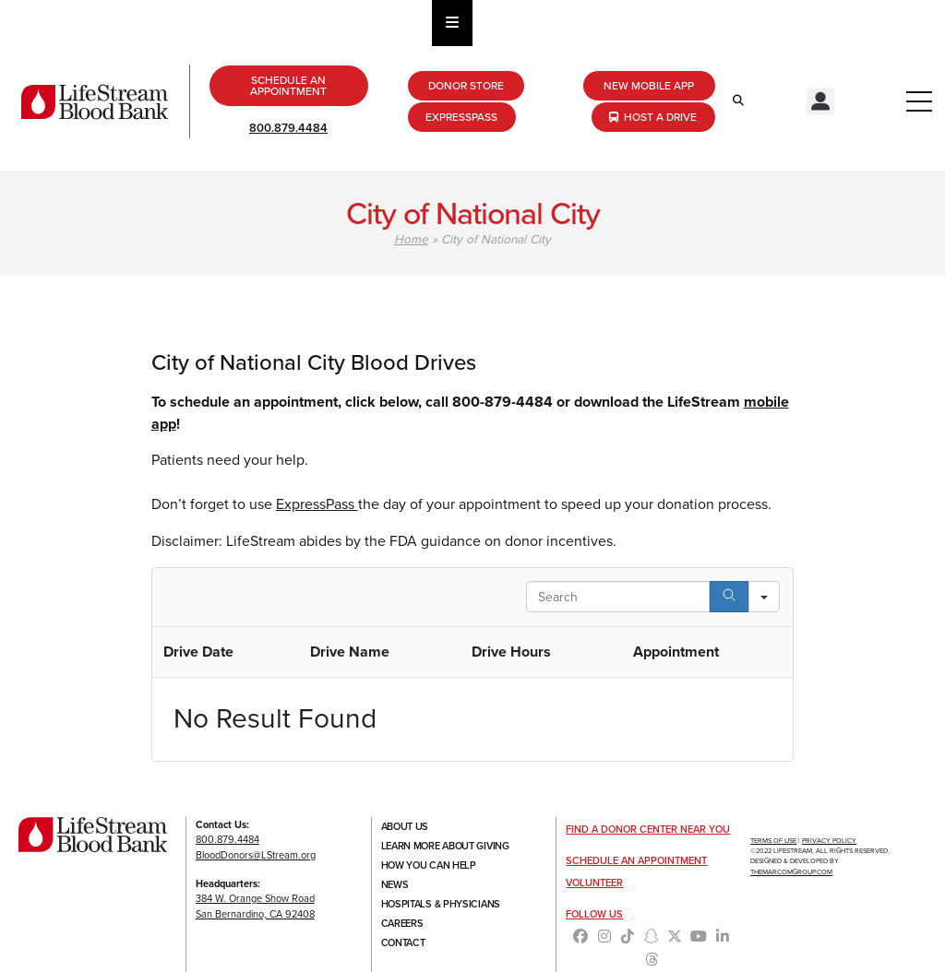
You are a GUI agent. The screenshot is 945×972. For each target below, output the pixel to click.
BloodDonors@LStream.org (256, 855)
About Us (405, 826)
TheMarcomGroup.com (791, 872)
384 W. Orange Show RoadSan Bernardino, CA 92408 (255, 906)
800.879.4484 (288, 127)
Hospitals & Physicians (440, 903)
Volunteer (594, 882)
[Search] (729, 596)
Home (411, 239)
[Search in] (764, 596)
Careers (402, 923)
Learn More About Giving (445, 845)
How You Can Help (428, 865)
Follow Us (594, 914)
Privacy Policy (829, 841)
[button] (820, 101)
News (395, 884)
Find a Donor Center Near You (648, 829)
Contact (403, 942)
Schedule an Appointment (636, 860)
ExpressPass (317, 504)
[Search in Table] (618, 596)
